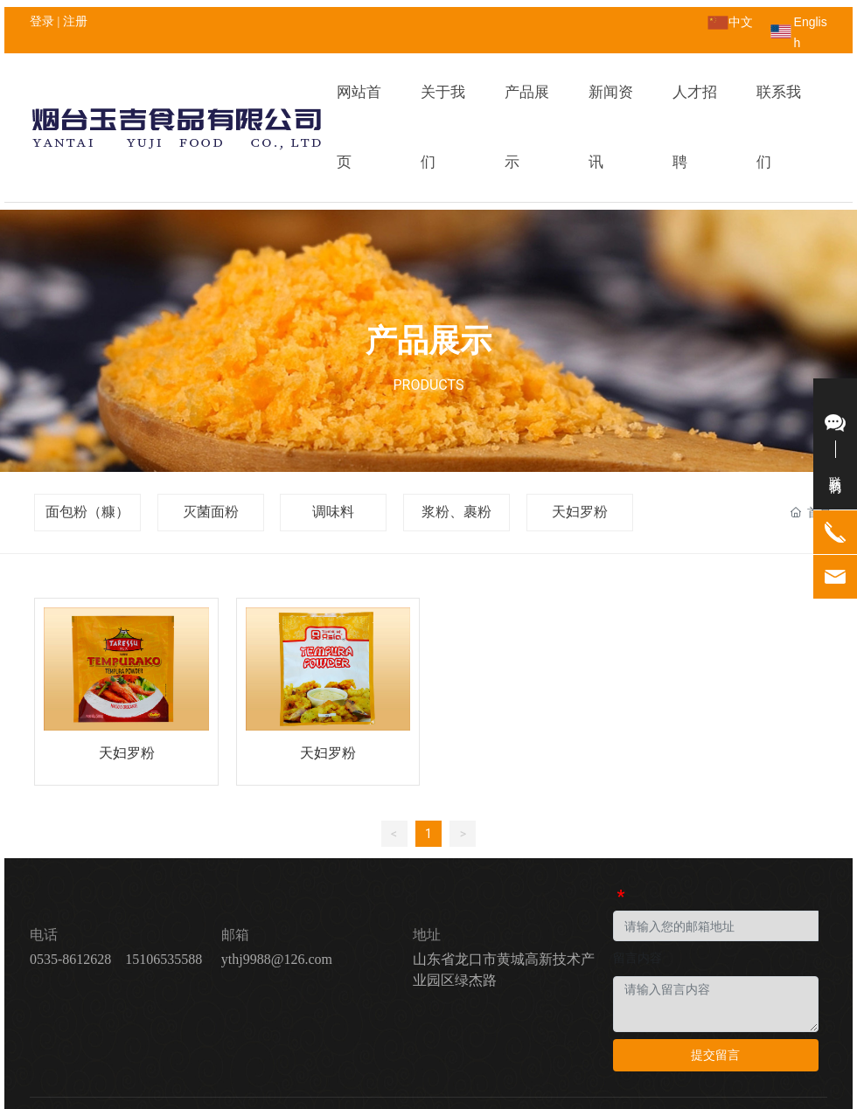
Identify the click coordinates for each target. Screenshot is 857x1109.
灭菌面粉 (211, 441)
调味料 (333, 441)
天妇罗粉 (580, 441)
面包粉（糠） (87, 441)
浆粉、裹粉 (456, 441)
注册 (75, 21)
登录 (44, 21)
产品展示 (428, 271)
